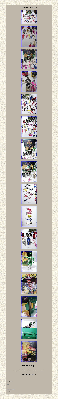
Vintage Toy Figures (10, 381)
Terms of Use (9, 391)
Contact (8, 386)
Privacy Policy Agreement (11, 389)
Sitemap (8, 384)
